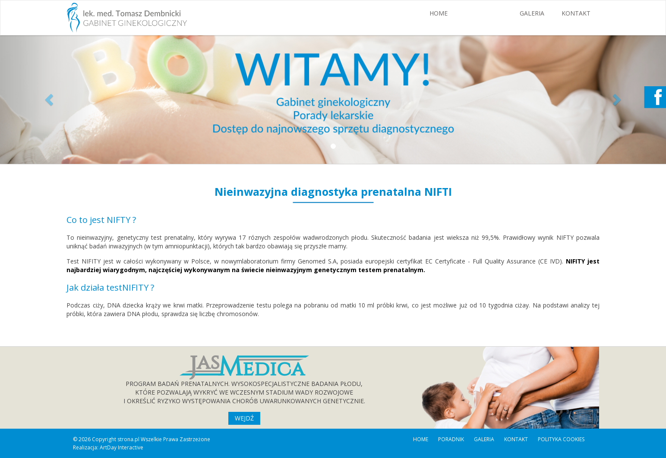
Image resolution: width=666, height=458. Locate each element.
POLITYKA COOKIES (561, 439)
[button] (50, 99)
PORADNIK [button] (483, 13)
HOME (438, 13)
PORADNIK (451, 439)
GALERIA (532, 13)
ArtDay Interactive (121, 447)
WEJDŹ (244, 418)
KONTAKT (576, 13)
